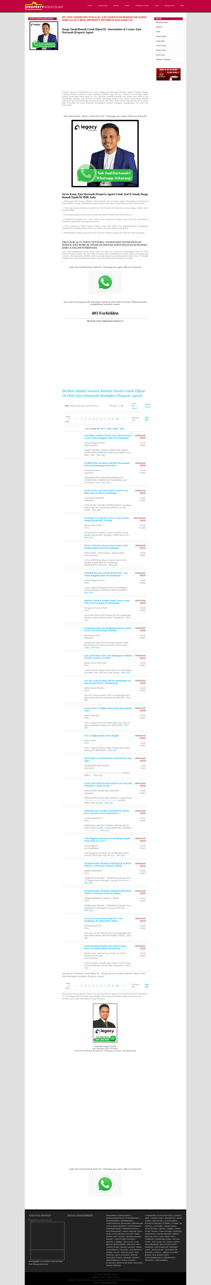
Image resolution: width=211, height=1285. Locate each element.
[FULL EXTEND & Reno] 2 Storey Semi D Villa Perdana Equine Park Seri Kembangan (105, 546)
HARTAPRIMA (111, 1215)
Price (102, 429)
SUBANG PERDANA (113, 1265)
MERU (147, 1218)
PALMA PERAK (170, 1226)
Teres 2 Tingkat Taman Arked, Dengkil (101, 736)
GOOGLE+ (158, 1252)
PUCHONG (131, 1239)
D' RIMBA (166, 1223)
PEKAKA (154, 1231)
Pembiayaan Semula (142, 5)
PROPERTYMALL (127, 1221)
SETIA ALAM (128, 1242)
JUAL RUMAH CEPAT (160, 1255)
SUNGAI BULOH (118, 1234)
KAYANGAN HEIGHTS (153, 1223)
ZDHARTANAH (137, 1223)
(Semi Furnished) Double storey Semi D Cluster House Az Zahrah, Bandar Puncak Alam (105, 947)
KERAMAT (177, 1231)
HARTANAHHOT (124, 1215)
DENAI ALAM (122, 1263)
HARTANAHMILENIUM (115, 1218)
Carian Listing (161, 45)
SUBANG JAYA (111, 1237)
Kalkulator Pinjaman (163, 59)
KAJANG (132, 1260)
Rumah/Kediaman (162, 22)
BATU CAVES (159, 1237)
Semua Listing (161, 50)
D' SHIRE (174, 1223)
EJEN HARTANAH (161, 1247)
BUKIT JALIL (170, 1237)
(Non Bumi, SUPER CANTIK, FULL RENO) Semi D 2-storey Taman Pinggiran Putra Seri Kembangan (108, 436)
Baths (115, 429)
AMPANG (175, 1234)
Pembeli (116, 5)
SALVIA (176, 1242)
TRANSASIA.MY (157, 1250)
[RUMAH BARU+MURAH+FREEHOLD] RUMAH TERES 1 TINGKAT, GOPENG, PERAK (107, 892)
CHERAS (109, 1252)
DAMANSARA (151, 1215)
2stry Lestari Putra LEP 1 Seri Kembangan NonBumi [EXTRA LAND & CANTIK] (108, 656)
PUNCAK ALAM (127, 1252)
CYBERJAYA (149, 1239)
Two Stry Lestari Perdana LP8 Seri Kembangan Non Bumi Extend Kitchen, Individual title (107, 682)
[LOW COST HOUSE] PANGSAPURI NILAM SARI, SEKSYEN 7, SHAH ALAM (108, 784)
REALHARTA (126, 1223)
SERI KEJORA (157, 1221)
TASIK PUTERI (119, 1239)
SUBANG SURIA (157, 1218)
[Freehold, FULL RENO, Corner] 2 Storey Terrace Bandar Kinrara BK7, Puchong (106, 519)
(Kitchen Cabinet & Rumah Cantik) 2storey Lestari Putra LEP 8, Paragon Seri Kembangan (107, 601)
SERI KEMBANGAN (113, 1260)
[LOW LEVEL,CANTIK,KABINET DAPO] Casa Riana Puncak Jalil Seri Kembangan (106, 491)
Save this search (134, 405)
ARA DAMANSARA (152, 1244)
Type (122, 429)
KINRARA (127, 1258)
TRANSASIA (149, 1260)
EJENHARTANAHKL (113, 1229)
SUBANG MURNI (112, 1247)
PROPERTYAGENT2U (131, 1229)
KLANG (117, 1252)
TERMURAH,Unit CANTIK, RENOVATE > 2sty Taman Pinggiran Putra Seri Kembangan (106, 574)
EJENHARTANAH (134, 1226)
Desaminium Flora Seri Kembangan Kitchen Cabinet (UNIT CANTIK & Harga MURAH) (108, 629)
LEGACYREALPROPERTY (116, 1226)
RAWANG (109, 1239)
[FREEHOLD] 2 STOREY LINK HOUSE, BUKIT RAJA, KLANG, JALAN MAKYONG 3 (106, 812)
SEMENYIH (149, 1247)
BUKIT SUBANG (120, 1244)
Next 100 (147, 419)
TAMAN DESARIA (165, 1231)
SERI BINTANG (170, 1218)
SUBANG (121, 1237)
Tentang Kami (102, 5)
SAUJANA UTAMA (132, 1234)
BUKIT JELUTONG (135, 1263)
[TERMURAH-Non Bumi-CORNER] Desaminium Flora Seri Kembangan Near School (106, 464)
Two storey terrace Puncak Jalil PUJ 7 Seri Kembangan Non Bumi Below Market (103, 919)
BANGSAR (148, 1237)
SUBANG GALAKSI (127, 1247)
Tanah (158, 32)
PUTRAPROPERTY (132, 1218)
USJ (164, 1242)
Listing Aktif (160, 41)
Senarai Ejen (160, 55)
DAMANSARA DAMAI (163, 1239)
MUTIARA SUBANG (133, 1237)
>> (123, 419)
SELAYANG (124, 1250)
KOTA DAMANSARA (113, 1231)
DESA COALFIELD (122, 1255)
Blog (182, 5)
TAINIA (169, 1242)
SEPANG (135, 1258)
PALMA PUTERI (151, 1229)
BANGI (124, 1260)
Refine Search (148, 405)
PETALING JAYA (133, 1244)
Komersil (159, 27)
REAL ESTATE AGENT (168, 1244)
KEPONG (109, 1242)
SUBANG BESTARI (129, 1231)
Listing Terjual (161, 36)
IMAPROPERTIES (112, 1221)
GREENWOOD (150, 1234)
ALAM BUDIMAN (170, 1221)
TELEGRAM (169, 1250)
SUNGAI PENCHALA (165, 1215)
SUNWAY (177, 1215)
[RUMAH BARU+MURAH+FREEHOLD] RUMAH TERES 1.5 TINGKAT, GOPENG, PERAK (107, 864)
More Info (100, 455)
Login (156, 5)
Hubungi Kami (169, 5)
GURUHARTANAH (113, 1223)
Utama (89, 5)
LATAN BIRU (158, 1226)
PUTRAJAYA (110, 1263)
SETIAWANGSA (135, 1250)
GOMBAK (118, 1242)
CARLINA (161, 1229)
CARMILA (170, 1229)
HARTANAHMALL (161, 1260)
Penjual (127, 5)
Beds (109, 429)
